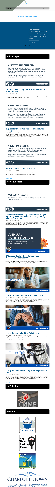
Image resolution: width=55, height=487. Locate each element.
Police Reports (28, 16)
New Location (34, 30)
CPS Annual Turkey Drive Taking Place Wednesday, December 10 (22, 257)
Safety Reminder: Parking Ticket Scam (22, 333)
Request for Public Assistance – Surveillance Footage (25, 129)
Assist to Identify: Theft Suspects (20, 168)
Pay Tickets (21, 16)
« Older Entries (9, 178)
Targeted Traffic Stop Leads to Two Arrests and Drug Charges (26, 90)
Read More (33, 44)
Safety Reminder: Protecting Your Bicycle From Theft (26, 371)
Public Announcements (26, 297)
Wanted (35, 16)
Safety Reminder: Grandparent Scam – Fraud (25, 295)
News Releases (14, 181)
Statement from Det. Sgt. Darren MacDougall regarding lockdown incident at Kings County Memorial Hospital (26, 216)
